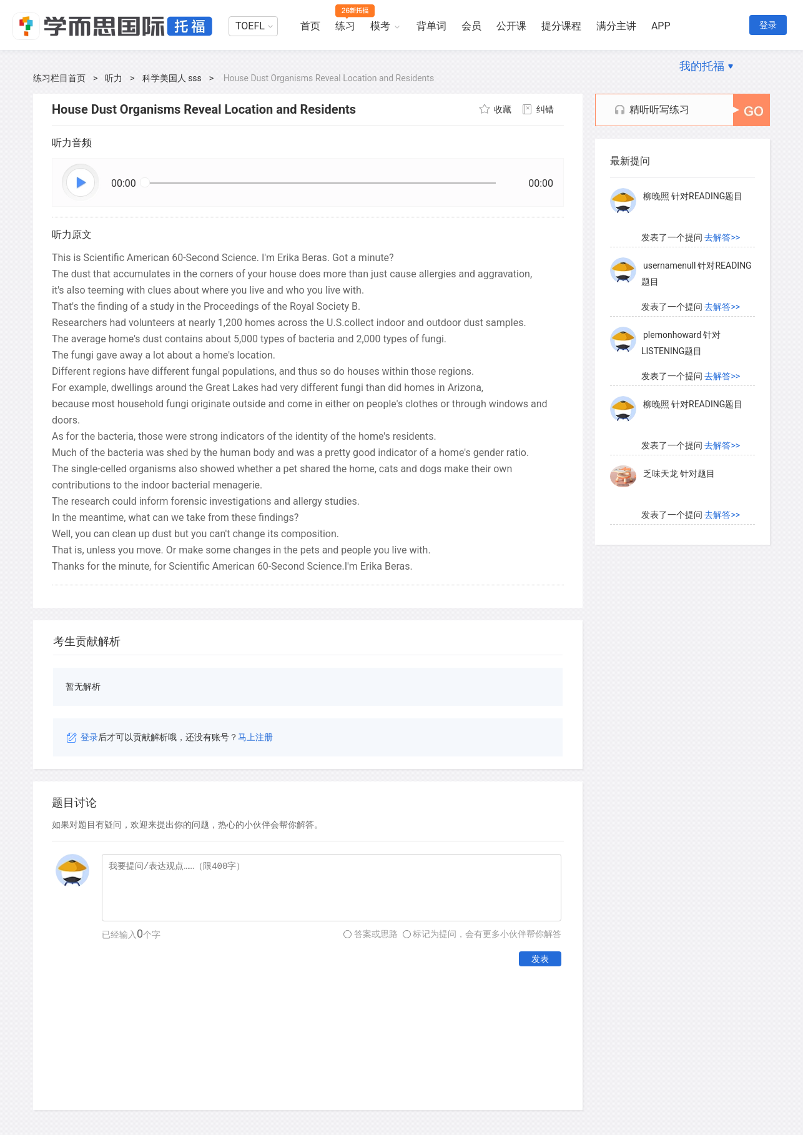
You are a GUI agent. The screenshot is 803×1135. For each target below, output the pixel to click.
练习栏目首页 (59, 78)
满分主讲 (616, 26)
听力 (113, 78)
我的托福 (701, 65)
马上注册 (255, 737)
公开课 (511, 26)
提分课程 (561, 26)
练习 (345, 26)
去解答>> (722, 237)
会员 (471, 26)
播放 (81, 183)
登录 (768, 25)
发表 (540, 959)
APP (661, 26)
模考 (380, 26)
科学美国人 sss (172, 78)
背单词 (431, 26)
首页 (310, 26)
